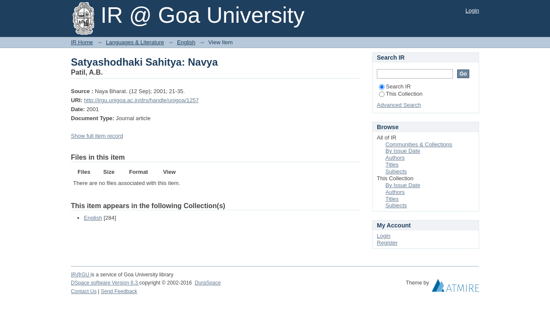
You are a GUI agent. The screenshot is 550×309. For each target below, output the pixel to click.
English (186, 42)
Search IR (395, 86)
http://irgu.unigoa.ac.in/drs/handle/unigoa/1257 (141, 100)
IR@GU (81, 275)
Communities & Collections (418, 144)
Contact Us (84, 291)
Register (387, 242)
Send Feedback (119, 291)
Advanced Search (399, 105)
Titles (392, 164)
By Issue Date (402, 151)
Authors (395, 157)
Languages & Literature (135, 42)
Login (472, 10)
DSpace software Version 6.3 (105, 283)
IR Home (82, 42)
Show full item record (97, 136)
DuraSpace (207, 283)
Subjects (396, 171)
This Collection (400, 94)
